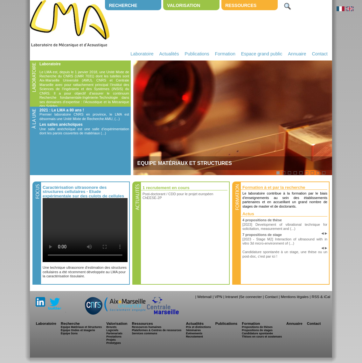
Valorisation (183, 5)
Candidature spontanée (257, 333)
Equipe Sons (69, 333)
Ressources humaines (146, 327)
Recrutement (194, 336)
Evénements (194, 333)
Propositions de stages (257, 330)
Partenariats (114, 333)
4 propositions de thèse (262, 220)
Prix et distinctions (198, 327)
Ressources (240, 5)
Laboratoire (141, 53)
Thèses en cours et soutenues (262, 336)
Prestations (114, 336)
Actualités (169, 53)
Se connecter (251, 297)
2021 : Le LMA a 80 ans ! (61, 110)
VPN (218, 297)
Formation (225, 53)
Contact (319, 53)
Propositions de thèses (257, 327)
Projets (111, 339)
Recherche (123, 5)
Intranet (231, 297)
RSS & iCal (321, 297)
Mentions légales (295, 297)
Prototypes (113, 343)
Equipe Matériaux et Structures (81, 327)
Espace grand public (261, 53)
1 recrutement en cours (166, 187)
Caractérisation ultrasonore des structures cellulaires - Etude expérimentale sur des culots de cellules (83, 191)
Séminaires (193, 330)
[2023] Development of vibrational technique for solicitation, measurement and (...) (284, 227)
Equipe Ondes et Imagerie (78, 330)
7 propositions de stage (262, 235)
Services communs (144, 333)
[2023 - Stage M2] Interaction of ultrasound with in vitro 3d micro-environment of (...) (284, 241)
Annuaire (297, 53)
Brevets (111, 327)
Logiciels (112, 330)
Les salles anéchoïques (61, 124)
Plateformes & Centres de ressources (156, 330)
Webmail (204, 297)
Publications (196, 53)
